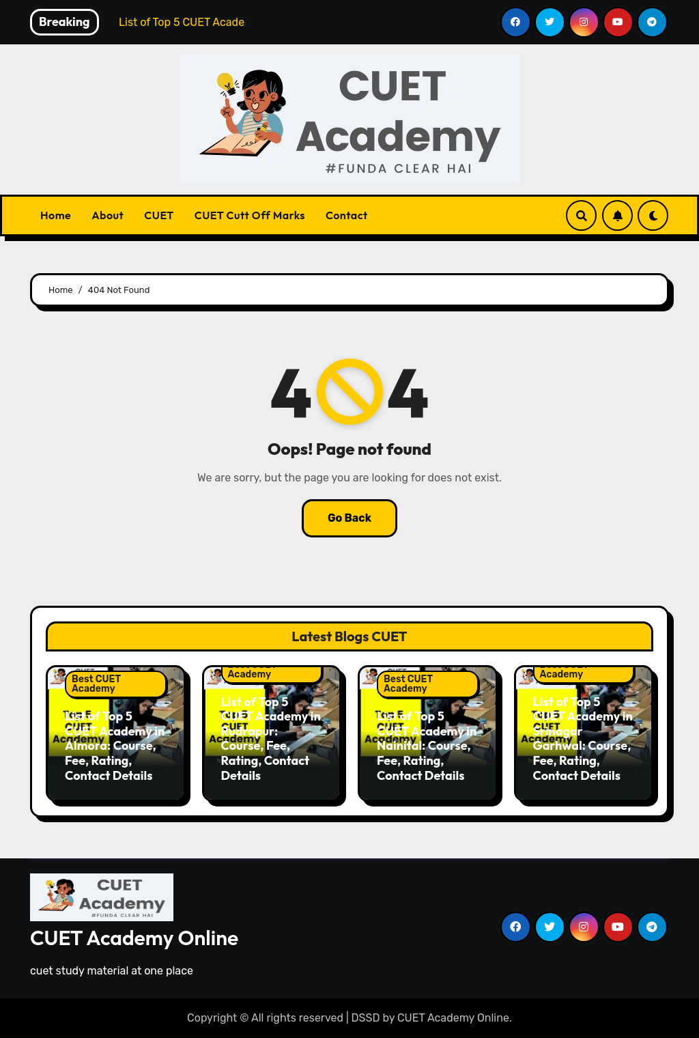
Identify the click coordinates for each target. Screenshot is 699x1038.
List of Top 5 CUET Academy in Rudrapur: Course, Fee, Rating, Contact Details (271, 738)
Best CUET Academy (96, 684)
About (107, 215)
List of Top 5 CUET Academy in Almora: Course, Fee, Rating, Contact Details (115, 745)
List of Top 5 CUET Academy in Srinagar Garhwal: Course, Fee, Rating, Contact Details (583, 738)
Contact (347, 215)
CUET (158, 215)
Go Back (349, 517)
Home (55, 215)
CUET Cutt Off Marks (250, 215)
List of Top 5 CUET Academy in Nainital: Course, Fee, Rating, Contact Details (426, 745)
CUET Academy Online (134, 938)
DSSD (366, 1017)
